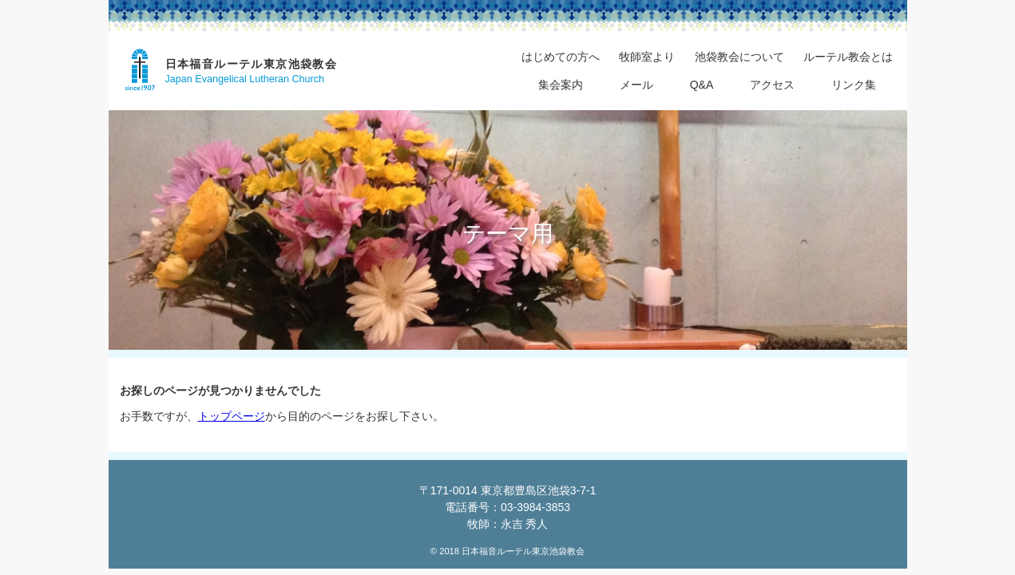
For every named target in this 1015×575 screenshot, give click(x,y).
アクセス (772, 84)
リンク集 (853, 84)
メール (636, 84)
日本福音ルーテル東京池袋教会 (251, 64)
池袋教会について (739, 56)
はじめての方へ (560, 56)
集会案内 (560, 84)
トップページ (231, 416)
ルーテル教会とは (848, 56)
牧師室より (647, 56)
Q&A (702, 84)
